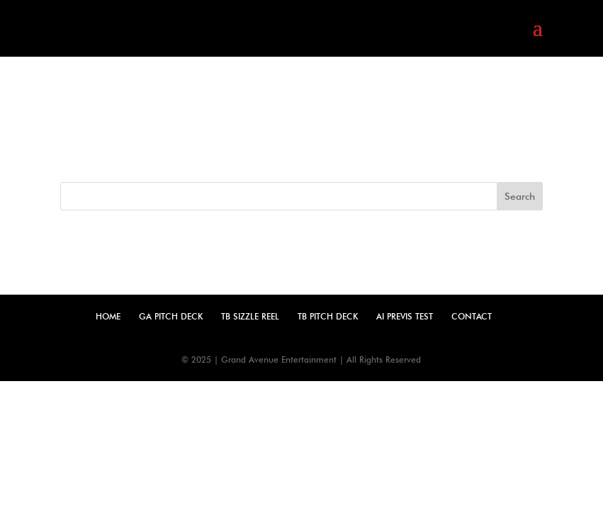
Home (108, 316)
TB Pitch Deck (328, 316)
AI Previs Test (404, 316)
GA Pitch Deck (171, 316)
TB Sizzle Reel (250, 316)
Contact (471, 316)
